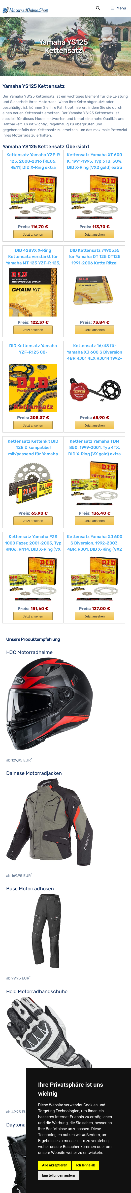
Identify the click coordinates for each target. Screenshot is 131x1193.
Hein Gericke (17, 1044)
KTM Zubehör (17, 1138)
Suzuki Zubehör (19, 1145)
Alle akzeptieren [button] (54, 1165)
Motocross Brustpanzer (26, 970)
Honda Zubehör (19, 1111)
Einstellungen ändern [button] (58, 1175)
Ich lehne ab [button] (85, 1165)
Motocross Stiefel (21, 1018)
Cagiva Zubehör (19, 1090)
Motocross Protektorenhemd (31, 1011)
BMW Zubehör (18, 1077)
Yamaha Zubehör (20, 1159)
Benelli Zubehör (19, 1070)
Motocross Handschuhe (27, 977)
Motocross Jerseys (23, 991)
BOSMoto (14, 1037)
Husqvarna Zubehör (23, 1118)
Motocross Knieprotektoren (30, 997)
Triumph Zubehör (21, 1152)
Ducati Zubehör (19, 1097)
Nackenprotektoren (23, 1004)
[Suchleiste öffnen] (97, 9)
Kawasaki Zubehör (22, 1131)
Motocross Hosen (21, 984)
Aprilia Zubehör (19, 1063)
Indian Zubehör (19, 1125)
